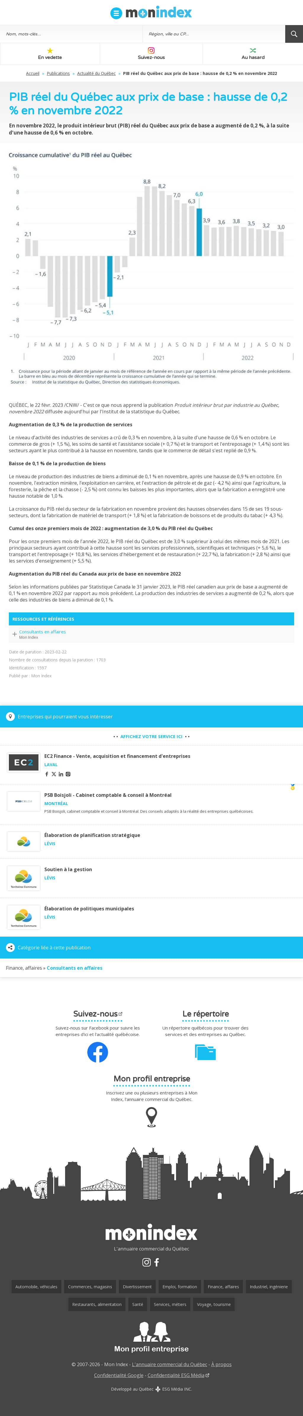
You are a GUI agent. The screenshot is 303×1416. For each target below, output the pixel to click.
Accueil (32, 73)
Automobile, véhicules (36, 1286)
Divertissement (137, 1286)
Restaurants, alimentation (97, 1304)
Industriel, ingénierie (269, 1286)
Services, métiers (170, 1304)
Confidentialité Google (119, 1375)
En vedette (50, 53)
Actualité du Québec (96, 73)
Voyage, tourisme (214, 1304)
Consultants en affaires (42, 632)
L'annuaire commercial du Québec (169, 1364)
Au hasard (253, 53)
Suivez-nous (151, 53)
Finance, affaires (223, 1286)
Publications (58, 73)
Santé (137, 1304)
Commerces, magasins (90, 1286)
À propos (221, 1364)
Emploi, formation (179, 1286)
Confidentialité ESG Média (176, 1375)
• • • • (151, 736)
